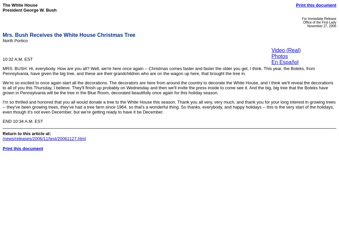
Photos (279, 56)
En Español (285, 62)
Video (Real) (286, 50)
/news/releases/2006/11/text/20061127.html (44, 138)
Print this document (316, 5)
